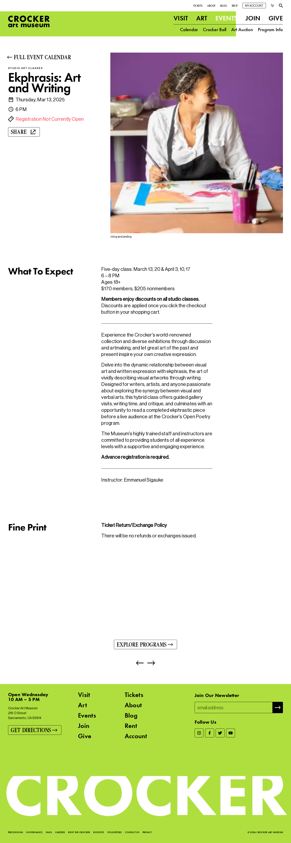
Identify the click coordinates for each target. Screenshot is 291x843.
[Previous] (139, 664)
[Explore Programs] (145, 645)
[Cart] (272, 4)
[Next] (149, 664)
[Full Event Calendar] (52, 57)
